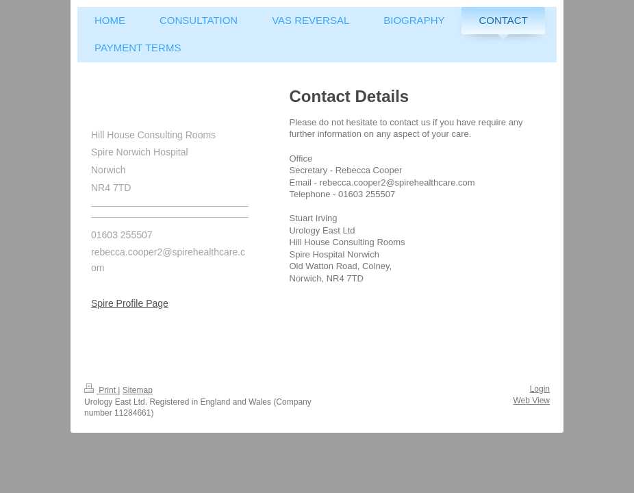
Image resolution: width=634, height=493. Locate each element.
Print (101, 390)
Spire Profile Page (129, 303)
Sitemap (138, 390)
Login (540, 389)
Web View (531, 400)
